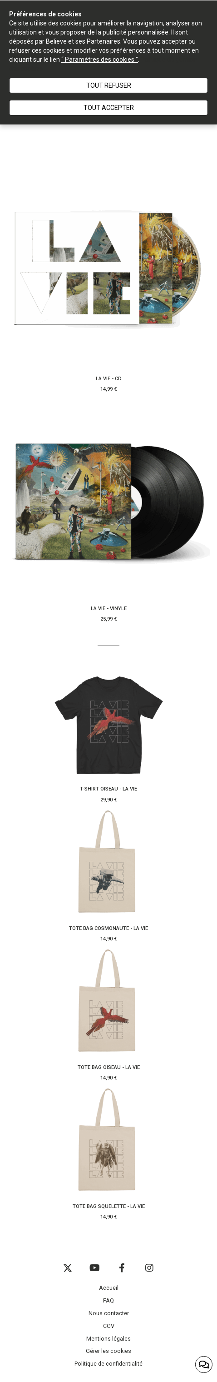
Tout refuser (108, 85)
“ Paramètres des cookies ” (99, 59)
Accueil (108, 1287)
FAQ (108, 1300)
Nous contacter (109, 1313)
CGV (108, 1325)
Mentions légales (108, 1338)
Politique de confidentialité (108, 1363)
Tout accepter (109, 107)
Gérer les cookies (108, 1350)
